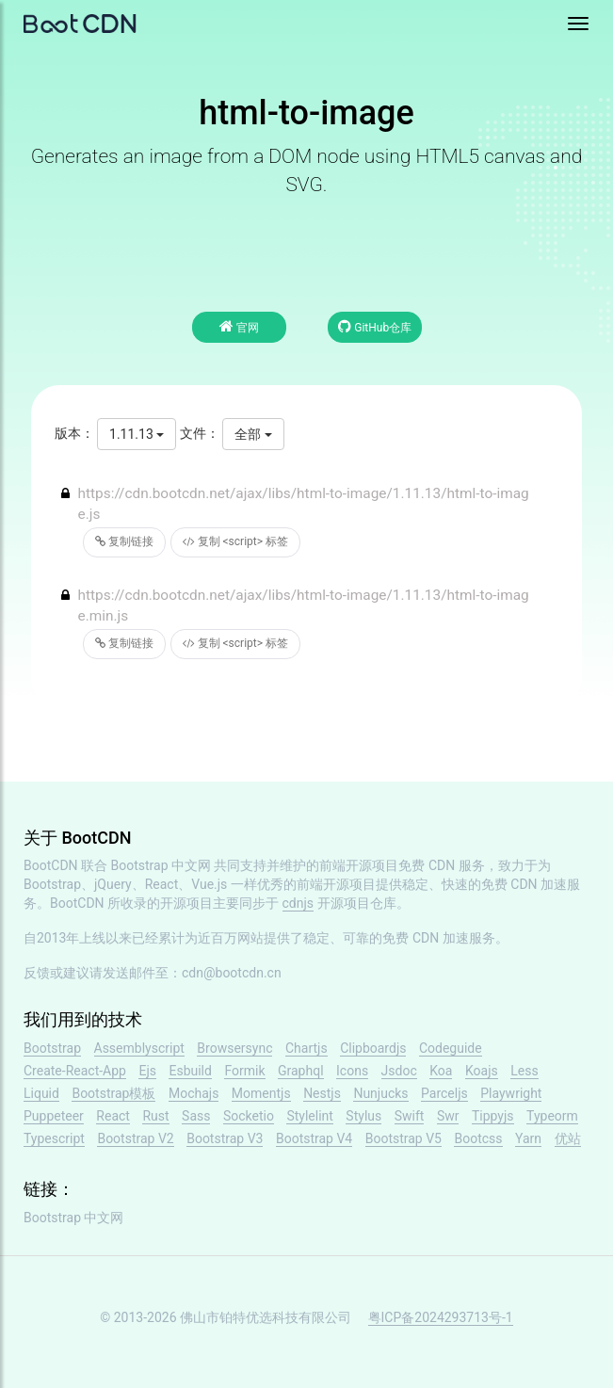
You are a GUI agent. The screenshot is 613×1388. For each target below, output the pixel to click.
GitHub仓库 (374, 326)
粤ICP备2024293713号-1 (440, 1317)
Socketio (248, 1115)
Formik (244, 1070)
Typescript (54, 1138)
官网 (239, 326)
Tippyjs (493, 1115)
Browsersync (234, 1048)
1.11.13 (136, 434)
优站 (568, 1138)
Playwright (510, 1093)
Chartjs (306, 1048)
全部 (252, 434)
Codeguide (450, 1048)
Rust (155, 1115)
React (113, 1115)
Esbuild (190, 1070)
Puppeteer (54, 1115)
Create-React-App (75, 1070)
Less (524, 1070)
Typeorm (552, 1115)
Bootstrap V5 (403, 1138)
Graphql (301, 1070)
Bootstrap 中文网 (161, 865)
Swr (448, 1115)
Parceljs (444, 1093)
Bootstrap (52, 1048)
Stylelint (309, 1115)
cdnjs (298, 903)
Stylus (363, 1115)
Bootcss (478, 1138)
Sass (196, 1115)
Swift (410, 1115)
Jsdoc (399, 1070)
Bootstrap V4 (314, 1138)
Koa (440, 1070)
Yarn (528, 1138)
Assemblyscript (139, 1048)
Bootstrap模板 (113, 1093)
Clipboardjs (373, 1048)
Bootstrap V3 (224, 1138)
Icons (352, 1070)
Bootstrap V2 (135, 1138)
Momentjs (261, 1093)
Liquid (41, 1093)
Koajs (481, 1070)
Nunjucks (380, 1093)
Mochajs (193, 1093)
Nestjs (322, 1093)
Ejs (147, 1070)
